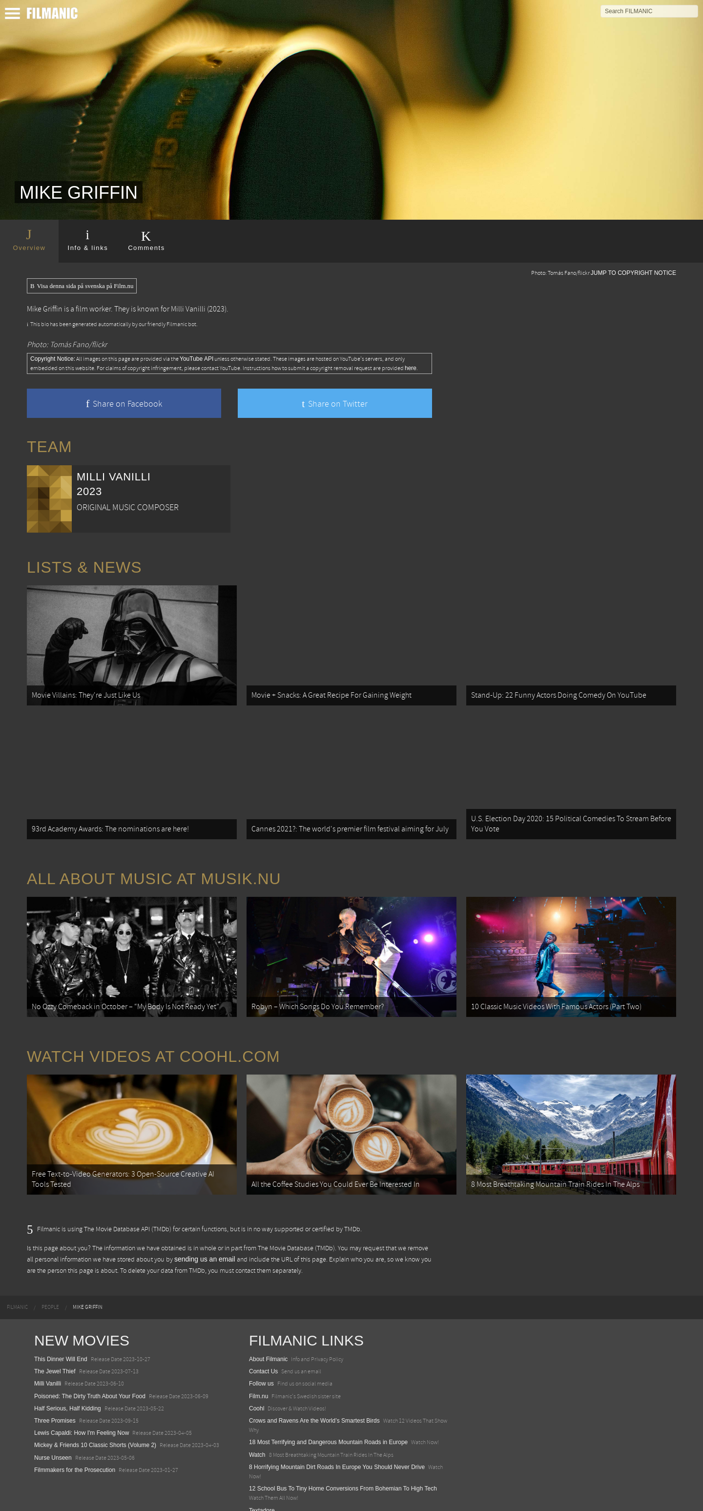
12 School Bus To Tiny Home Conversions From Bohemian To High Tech (343, 1472)
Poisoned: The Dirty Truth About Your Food (89, 1379)
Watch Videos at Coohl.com (153, 1044)
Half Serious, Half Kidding (67, 1391)
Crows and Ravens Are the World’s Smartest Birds (314, 1404)
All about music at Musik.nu (154, 870)
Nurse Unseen (53, 1440)
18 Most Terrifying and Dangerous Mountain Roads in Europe (328, 1425)
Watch (257, 1437)
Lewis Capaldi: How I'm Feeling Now (81, 1416)
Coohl (256, 1391)
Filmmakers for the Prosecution (74, 1452)
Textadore (262, 1493)
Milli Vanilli (188, 309)
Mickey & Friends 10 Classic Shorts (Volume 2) (95, 1428)
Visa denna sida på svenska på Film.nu (81, 286)
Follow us (261, 1367)
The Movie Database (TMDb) (296, 1231)
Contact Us (263, 1354)
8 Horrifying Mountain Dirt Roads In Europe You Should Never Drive (337, 1450)
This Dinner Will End (60, 1342)
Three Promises (55, 1404)
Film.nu (258, 1379)
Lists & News (84, 567)
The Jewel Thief (55, 1354)
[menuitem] (17, 1290)
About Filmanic (268, 1342)
